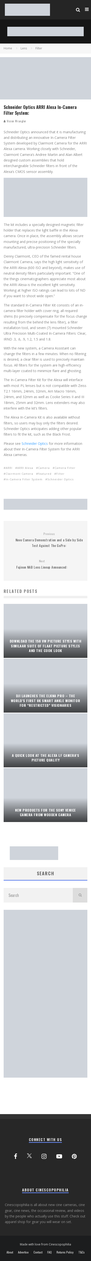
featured (44, 473)
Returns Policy (65, 1252)
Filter (60, 473)
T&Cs (81, 1252)
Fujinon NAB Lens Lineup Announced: (41, 564)
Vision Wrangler (15, 121)
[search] (80, 895)
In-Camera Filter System (24, 479)
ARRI (9, 468)
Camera (44, 468)
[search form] (38, 895)
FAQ (49, 1252)
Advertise (23, 1252)
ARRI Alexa (25, 468)
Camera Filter (65, 468)
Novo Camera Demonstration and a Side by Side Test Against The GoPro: (49, 540)
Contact (37, 1252)
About (10, 1252)
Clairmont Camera (19, 473)
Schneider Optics (35, 443)
